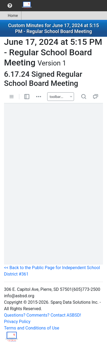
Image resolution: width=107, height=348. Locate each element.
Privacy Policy (17, 321)
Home (10, 15)
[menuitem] (10, 5)
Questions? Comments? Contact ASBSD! (42, 315)
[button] (9, 5)
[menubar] (17, 5)
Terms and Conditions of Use (31, 328)
